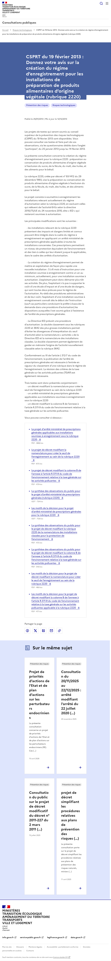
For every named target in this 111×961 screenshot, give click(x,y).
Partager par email (51, 631)
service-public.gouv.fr (30, 937)
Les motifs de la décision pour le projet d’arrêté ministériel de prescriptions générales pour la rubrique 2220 (56, 511)
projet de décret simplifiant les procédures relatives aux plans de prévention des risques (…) (70, 815)
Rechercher (101, 3)
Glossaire (20, 947)
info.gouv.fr (8, 937)
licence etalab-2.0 (60, 957)
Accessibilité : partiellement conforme (62, 947)
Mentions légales (35, 947)
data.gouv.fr (77, 937)
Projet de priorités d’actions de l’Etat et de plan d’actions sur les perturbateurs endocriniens (39, 694)
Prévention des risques (37, 105)
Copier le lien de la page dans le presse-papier (59, 631)
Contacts (30, 950)
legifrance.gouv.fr (55, 937)
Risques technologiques (22, 30)
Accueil (5, 30)
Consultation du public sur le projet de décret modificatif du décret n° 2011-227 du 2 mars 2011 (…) (39, 811)
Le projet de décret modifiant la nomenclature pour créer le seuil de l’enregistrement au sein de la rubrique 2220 (55, 455)
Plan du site (7, 947)
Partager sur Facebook (27, 631)
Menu (107, 3)
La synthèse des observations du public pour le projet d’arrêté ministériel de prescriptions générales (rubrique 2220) (55, 494)
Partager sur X (35, 631)
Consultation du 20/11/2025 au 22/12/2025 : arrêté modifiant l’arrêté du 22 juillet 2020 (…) (71, 692)
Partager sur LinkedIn (43, 631)
